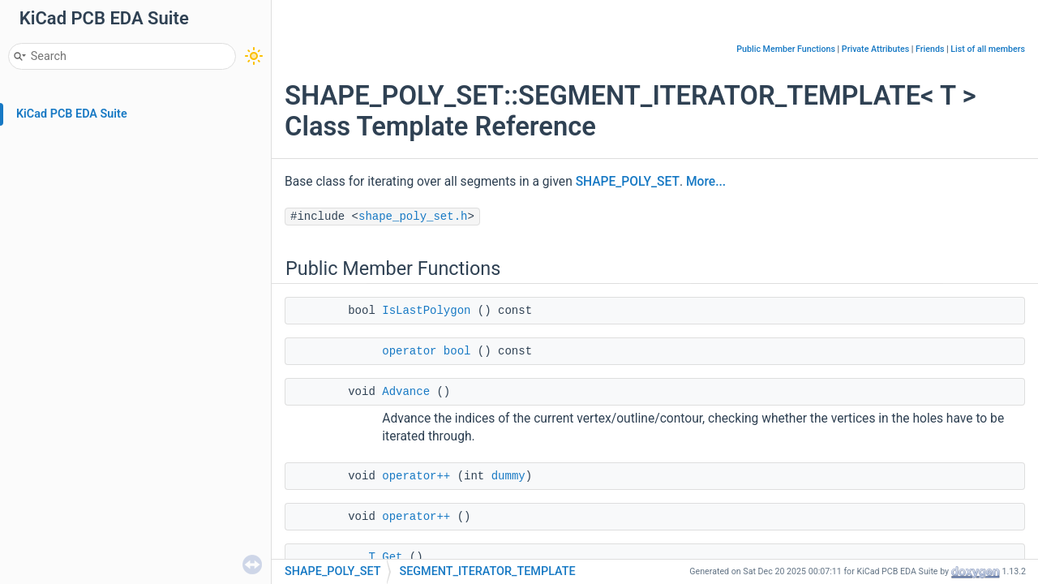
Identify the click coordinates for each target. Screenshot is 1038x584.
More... (706, 181)
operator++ (416, 476)
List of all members (987, 49)
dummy (508, 476)
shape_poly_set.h (412, 216)
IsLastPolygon (426, 310)
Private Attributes (875, 49)
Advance (406, 391)
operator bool (426, 351)
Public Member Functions (785, 49)
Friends (930, 49)
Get (392, 557)
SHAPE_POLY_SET (628, 181)
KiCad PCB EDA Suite (71, 114)
